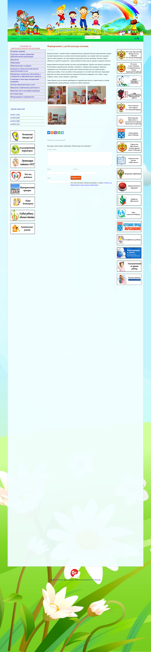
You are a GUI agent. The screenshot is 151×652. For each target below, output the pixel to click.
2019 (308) (15, 121)
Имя (49, 172)
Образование (15, 63)
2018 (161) (15, 124)
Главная (13, 38)
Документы (15, 60)
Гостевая (38, 38)
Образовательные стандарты (21, 66)
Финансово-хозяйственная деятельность (25, 88)
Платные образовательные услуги (23, 85)
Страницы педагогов (73, 38)
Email (75, 172)
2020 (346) (15, 118)
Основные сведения (18, 51)
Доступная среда (17, 94)
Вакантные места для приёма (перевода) (25, 91)
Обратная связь (53, 38)
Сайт (48, 181)
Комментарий (51, 149)
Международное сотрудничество (22, 97)
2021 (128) (15, 115)
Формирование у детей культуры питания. (68, 46)
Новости (25, 38)
